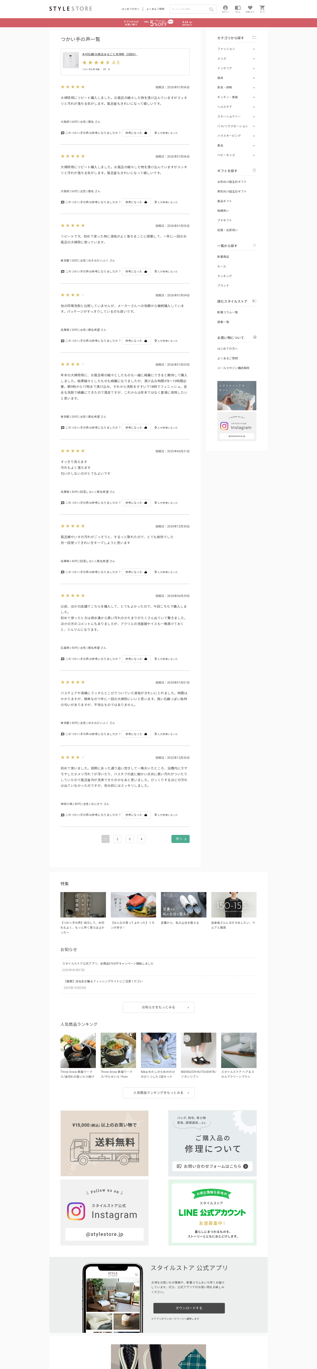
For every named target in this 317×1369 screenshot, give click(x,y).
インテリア (224, 68)
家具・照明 (224, 87)
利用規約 (54, 1353)
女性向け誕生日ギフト (232, 181)
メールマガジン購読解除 (233, 368)
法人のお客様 (105, 1344)
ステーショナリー (229, 116)
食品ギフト (224, 201)
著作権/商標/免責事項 (62, 1358)
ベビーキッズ (226, 155)
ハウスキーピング (229, 135)
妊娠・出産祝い (227, 230)
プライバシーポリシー (75, 1353)
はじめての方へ (130, 9)
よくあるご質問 (155, 9)
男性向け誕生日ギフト (232, 191)
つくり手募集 (126, 1344)
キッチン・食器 (227, 97)
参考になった (136, 143)
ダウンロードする (189, 1219)
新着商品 (223, 256)
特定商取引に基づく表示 (162, 1353)
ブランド (223, 285)
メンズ (221, 58)
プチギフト (224, 220)
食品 (220, 145)
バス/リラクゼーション (232, 126)
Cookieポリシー (136, 1353)
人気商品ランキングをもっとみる (158, 1103)
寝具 (220, 78)
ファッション (226, 49)
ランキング (224, 276)
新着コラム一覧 (227, 312)
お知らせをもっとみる (158, 1018)
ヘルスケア (224, 106)
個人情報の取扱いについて (109, 1353)
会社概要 (184, 1353)
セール (221, 266)
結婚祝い (223, 210)
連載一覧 (223, 322)
